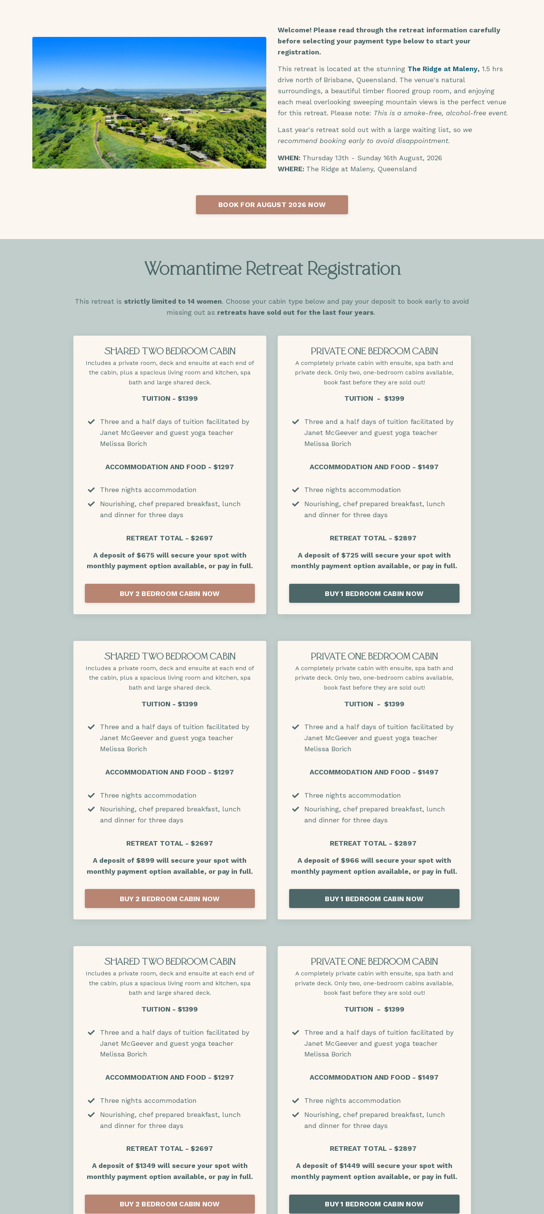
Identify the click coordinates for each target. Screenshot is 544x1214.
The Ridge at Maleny (442, 69)
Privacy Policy (403, 1159)
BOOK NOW (272, 1096)
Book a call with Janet (272, 741)
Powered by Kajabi (487, 1202)
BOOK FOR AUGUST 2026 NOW (272, 205)
